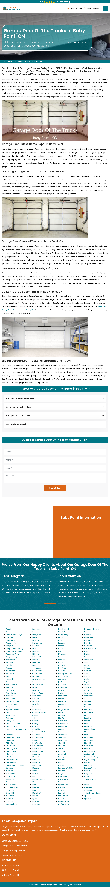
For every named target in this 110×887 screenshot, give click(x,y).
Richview (35, 654)
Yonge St (9, 646)
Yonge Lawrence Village (15, 648)
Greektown (62, 737)
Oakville (35, 721)
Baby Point (12, 61)
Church (86, 684)
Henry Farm (62, 721)
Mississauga (36, 768)
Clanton (87, 673)
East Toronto (63, 796)
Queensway (36, 668)
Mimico (35, 773)
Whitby (8, 676)
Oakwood (36, 718)
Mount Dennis (37, 757)
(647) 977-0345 (93, 8)
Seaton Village (11, 804)
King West (62, 668)
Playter (34, 687)
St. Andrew (10, 790)
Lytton (34, 798)
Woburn (9, 668)
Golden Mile (62, 740)
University (10, 718)
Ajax (85, 796)
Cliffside (87, 668)
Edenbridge (62, 787)
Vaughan (9, 707)
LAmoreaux (62, 654)
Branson (87, 723)
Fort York (61, 751)
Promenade (36, 676)
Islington (61, 690)
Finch (60, 762)
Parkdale (35, 704)
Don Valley (88, 640)
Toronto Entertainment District (17, 729)
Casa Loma (88, 696)
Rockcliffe (35, 646)
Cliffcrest (87, 671)
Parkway (35, 698)
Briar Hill (87, 721)
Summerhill (10, 776)
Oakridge (35, 723)
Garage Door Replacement (14, 850)
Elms (60, 782)
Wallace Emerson (12, 701)
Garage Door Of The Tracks (14, 845)
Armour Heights (90, 779)
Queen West (37, 671)
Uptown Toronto (12, 709)
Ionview (61, 693)
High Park (61, 718)
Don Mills (87, 643)
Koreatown (62, 657)
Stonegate (10, 779)
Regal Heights (37, 665)
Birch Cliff (87, 743)
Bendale (87, 748)
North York (36, 734)
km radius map (26, 532)
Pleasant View (37, 684)
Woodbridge (10, 662)
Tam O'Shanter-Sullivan (15, 765)
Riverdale (35, 651)
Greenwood (62, 734)
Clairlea (87, 679)
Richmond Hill (37, 657)
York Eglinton (11, 640)
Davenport (88, 651)
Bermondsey (89, 746)
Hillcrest (61, 712)
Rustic (34, 632)
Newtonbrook (37, 746)
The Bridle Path (12, 759)
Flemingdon (62, 757)
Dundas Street (63, 801)
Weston (9, 682)
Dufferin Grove (63, 804)
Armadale (87, 782)
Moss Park (36, 759)
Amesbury (88, 787)
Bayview (87, 762)
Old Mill (35, 715)
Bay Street (88, 765)
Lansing (61, 646)
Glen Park (61, 746)
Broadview (88, 718)
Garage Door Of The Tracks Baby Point (33, 61)
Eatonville (61, 790)
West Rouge (10, 687)
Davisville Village (90, 648)
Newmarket (36, 748)
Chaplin (87, 690)
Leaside (61, 640)
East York (61, 793)
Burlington (88, 709)
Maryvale (35, 782)
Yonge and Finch (12, 654)
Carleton (87, 698)
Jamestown (62, 687)
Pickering (35, 690)
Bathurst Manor (90, 768)
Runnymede (36, 634)
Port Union (36, 682)
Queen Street (37, 673)
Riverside (35, 648)
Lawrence (61, 643)
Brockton (87, 715)
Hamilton (61, 729)
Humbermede (63, 701)
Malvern (35, 796)
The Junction (11, 751)
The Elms (9, 754)
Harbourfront (63, 723)
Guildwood (62, 732)
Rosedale (35, 640)
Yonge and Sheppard (14, 651)
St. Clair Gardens (12, 787)
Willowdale (10, 673)
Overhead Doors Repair (12, 855)
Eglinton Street (63, 785)
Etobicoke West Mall (65, 768)
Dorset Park (88, 637)
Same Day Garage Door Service (16, 840)
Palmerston (36, 709)
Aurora (86, 776)
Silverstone (10, 798)
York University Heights (15, 634)
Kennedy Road (63, 676)
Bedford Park (89, 754)
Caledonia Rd (89, 701)
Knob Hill (61, 659)
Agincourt (87, 798)
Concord (87, 662)
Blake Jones (88, 737)
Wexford (9, 679)
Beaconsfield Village (91, 757)
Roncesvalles (37, 643)
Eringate (61, 773)
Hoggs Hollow (63, 709)
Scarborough (37, 629)
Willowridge (10, 671)
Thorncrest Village (13, 737)
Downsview (88, 632)
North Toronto (37, 737)
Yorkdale (9, 632)
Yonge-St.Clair (11, 643)
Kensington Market (65, 673)
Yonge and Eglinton (13, 657)
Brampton (88, 726)
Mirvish (35, 771)
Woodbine (10, 665)
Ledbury (61, 637)
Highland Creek (63, 715)
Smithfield (10, 793)
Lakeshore (62, 651)
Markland (35, 787)
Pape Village (36, 707)
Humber (61, 707)
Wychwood (10, 659)
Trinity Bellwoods (12, 721)
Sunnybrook (10, 773)
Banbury (87, 771)
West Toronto (11, 684)
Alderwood (88, 790)
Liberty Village (63, 634)
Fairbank (61, 765)
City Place (87, 682)
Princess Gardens (38, 679)
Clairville (87, 676)
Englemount (62, 776)
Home (4, 61)
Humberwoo (63, 698)
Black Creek (88, 740)
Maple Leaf (36, 793)
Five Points (62, 759)
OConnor (35, 726)
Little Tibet (36, 804)
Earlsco (61, 798)
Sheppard (9, 801)
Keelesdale (62, 679)
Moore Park (36, 765)
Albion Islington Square (92, 793)
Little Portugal (63, 629)
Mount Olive (36, 754)
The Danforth (11, 757)
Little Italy (61, 632)
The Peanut (10, 746)
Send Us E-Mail (12, 870)
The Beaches (11, 762)
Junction (61, 682)
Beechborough (89, 751)
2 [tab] (59, 603)
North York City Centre (40, 732)
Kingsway (61, 662)
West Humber (11, 693)
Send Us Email (76, 8)
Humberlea (62, 704)
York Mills (9, 637)
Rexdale (35, 659)
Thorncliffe (10, 740)
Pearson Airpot (37, 693)
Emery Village (63, 779)
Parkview (35, 701)
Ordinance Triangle (39, 712)
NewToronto (37, 743)
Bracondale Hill (89, 729)
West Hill (9, 696)
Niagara (35, 740)
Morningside (37, 762)
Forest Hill (62, 754)
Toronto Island (11, 726)
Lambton (61, 648)
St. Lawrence (11, 785)
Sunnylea (9, 771)
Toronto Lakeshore (13, 723)
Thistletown (10, 743)
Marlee (34, 785)
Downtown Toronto (91, 629)
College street (89, 665)
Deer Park (88, 646)
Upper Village (11, 715)
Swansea (9, 768)
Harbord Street (63, 726)
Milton (34, 776)
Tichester (9, 732)
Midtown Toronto (39, 779)
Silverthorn (10, 796)
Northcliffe (36, 729)
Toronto (9, 712)
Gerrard (61, 748)
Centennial (88, 693)
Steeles (9, 782)
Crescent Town (89, 657)
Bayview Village (90, 759)
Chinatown (88, 687)
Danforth (87, 654)
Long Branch (37, 801)
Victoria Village (11, 704)
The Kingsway (11, 748)
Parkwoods (36, 696)
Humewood (62, 696)
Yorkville (9, 629)
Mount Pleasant (38, 751)
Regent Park (36, 662)
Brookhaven (88, 712)
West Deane (11, 698)
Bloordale (87, 732)
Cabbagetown (89, 707)
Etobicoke (62, 771)
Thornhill (9, 734)
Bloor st (87, 734)
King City (61, 671)
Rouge (34, 637)
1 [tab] (50, 603)
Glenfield (61, 743)
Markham (35, 790)
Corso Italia (88, 659)
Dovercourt (88, 634)
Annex (86, 785)
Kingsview (62, 665)
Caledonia (88, 704)
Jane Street (62, 684)
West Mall (10, 690)
